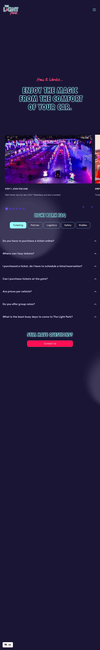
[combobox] (8, 644)
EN (8, 644)
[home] (11, 9)
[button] (94, 10)
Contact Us (50, 343)
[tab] (18, 225)
